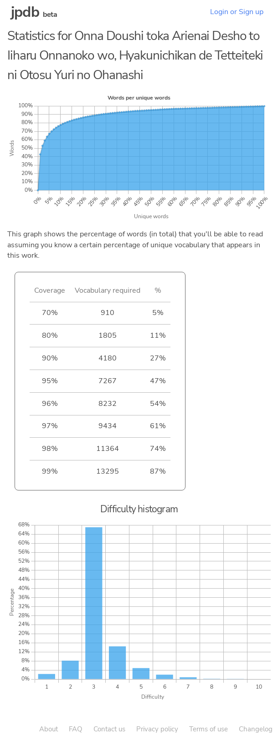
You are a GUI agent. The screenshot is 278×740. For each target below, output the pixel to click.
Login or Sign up (236, 12)
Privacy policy (157, 729)
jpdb (25, 12)
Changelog (256, 729)
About (48, 729)
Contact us (109, 729)
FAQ (75, 729)
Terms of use (208, 729)
